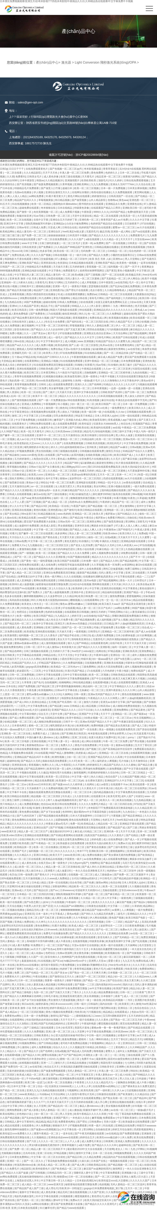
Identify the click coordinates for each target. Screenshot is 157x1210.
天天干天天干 (68, 1019)
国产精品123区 (39, 506)
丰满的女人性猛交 (109, 541)
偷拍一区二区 (95, 537)
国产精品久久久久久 (35, 463)
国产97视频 (56, 827)
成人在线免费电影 (113, 839)
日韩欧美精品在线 (96, 1164)
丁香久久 (77, 992)
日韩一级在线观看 (130, 415)
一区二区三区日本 (82, 792)
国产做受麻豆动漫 (14, 482)
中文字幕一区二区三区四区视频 (51, 529)
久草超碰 (142, 498)
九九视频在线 (35, 545)
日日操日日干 (102, 815)
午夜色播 (32, 690)
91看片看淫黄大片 (56, 196)
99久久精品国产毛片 (121, 321)
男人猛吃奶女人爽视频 (104, 761)
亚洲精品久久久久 (137, 913)
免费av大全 (124, 843)
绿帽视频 (149, 1039)
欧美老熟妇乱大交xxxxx (27, 443)
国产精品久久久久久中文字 (80, 337)
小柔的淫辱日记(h (69, 659)
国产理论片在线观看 (77, 290)
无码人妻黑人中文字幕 (111, 572)
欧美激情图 (10, 635)
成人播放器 (75, 1110)
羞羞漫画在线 (29, 960)
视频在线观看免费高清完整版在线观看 (50, 792)
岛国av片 (12, 980)
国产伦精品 (132, 835)
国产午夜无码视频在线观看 (90, 1133)
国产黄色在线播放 (96, 847)
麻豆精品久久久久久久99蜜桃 (28, 619)
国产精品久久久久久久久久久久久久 (109, 235)
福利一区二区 (61, 498)
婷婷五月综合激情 (122, 1129)
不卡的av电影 (34, 1078)
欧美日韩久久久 (138, 408)
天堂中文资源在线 (82, 215)
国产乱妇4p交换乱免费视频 (125, 286)
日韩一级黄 (146, 553)
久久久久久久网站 (31, 659)
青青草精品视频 (83, 968)
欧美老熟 (29, 631)
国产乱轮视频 (140, 941)
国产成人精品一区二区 (55, 502)
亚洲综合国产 (41, 827)
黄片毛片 (53, 333)
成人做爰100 (64, 870)
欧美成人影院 (48, 525)
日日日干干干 (16, 168)
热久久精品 (97, 776)
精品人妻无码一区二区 (58, 274)
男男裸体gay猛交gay (11, 913)
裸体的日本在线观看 (66, 568)
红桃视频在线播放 (53, 376)
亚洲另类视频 (96, 921)
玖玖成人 (67, 796)
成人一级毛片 (56, 337)
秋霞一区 (143, 474)
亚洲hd (13, 306)
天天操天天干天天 (128, 537)
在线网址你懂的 (81, 192)
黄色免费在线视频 (29, 811)
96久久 (50, 431)
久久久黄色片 (116, 835)
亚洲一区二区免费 (147, 831)
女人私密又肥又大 (65, 486)
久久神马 (41, 921)
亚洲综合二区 (125, 1008)
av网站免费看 (37, 196)
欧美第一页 (52, 776)
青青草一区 (47, 749)
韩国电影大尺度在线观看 (18, 259)
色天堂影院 (145, 945)
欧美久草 (98, 513)
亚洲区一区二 (14, 1161)
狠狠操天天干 (60, 1125)
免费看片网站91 (117, 517)
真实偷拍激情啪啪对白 (31, 1176)
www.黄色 (10, 388)
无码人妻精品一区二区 (12, 941)
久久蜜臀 (145, 537)
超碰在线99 (49, 302)
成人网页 (57, 898)
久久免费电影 (114, 313)
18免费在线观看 (28, 298)
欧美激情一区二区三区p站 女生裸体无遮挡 (79, 780)
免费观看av (109, 1117)
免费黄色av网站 (13, 1015)
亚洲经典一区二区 (89, 219)
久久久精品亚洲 (144, 808)
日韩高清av (104, 706)
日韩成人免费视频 (67, 302)
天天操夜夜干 (34, 788)
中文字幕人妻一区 (58, 741)
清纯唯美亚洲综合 (81, 639)
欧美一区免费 (112, 564)
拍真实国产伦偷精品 (96, 835)
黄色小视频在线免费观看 (59, 1012)
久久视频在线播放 (54, 729)
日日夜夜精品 (19, 474)
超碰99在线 (13, 761)
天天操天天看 (60, 266)
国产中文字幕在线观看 (136, 768)
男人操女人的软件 (135, 396)
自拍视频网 (51, 682)
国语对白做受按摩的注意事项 (124, 1059)
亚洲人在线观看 (47, 455)
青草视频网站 (22, 639)
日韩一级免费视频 (39, 309)
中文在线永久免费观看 (12, 737)
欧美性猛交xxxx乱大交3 (25, 709)
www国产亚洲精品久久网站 (53, 517)
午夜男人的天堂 (32, 906)
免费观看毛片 (138, 235)
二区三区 (139, 780)
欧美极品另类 (133, 274)
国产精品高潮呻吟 (35, 768)
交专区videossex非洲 (131, 890)
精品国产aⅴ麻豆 (119, 447)
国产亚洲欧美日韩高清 (73, 733)
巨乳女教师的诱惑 (64, 415)
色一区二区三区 (96, 313)
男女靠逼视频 (84, 486)
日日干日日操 (85, 709)
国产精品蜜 (55, 706)
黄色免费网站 (42, 925)
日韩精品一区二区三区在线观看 (115, 294)
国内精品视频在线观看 (114, 490)
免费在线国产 (138, 670)
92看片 (13, 533)
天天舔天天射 (64, 392)
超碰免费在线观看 (29, 207)
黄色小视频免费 (126, 270)
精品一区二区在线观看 (106, 215)
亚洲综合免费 (64, 917)
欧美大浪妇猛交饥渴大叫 (136, 466)
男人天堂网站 (132, 259)
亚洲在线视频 (39, 741)
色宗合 (13, 874)
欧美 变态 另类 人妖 (100, 259)
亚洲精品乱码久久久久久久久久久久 (113, 309)
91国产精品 (104, 615)
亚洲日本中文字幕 (14, 223)
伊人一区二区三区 (126, 325)
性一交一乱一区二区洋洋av (116, 600)
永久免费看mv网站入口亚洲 (45, 608)
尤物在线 (132, 517)
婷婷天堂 (77, 615)
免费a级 (143, 533)
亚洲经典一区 (111, 831)
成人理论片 (52, 1188)
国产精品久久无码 (105, 545)
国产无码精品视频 (61, 317)
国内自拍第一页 (109, 1004)
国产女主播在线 (51, 466)
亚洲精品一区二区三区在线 (114, 753)
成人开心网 (101, 1102)
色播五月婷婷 (87, 470)
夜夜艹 (118, 996)
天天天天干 (126, 239)
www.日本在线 (8, 686)
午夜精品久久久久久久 (31, 408)
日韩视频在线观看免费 (139, 411)
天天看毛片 (88, 176)
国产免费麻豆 (46, 247)
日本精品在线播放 (77, 1062)
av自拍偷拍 (90, 615)
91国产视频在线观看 (78, 557)
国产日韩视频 (38, 1172)
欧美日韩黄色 (17, 870)
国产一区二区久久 (34, 1161)
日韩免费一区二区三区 (58, 215)
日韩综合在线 (69, 227)
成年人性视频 (74, 768)
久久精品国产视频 (130, 776)
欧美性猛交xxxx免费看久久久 (16, 1133)
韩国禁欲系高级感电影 (73, 698)
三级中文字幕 (146, 1172)
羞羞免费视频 (69, 1039)
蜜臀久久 (110, 1051)
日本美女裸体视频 (137, 188)
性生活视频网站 (143, 717)
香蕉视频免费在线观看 (43, 411)
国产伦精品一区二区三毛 (40, 972)
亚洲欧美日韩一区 (132, 207)
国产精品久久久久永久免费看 (73, 553)
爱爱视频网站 (134, 596)
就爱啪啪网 (61, 819)
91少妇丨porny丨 (127, 737)
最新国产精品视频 (87, 572)
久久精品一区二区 (91, 898)
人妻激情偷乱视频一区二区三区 (34, 549)
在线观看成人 (122, 1012)
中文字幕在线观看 (125, 576)
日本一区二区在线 (130, 172)
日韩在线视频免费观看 (12, 1141)
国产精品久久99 (109, 560)
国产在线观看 (62, 306)
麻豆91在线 (107, 400)
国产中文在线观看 (101, 678)
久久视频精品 (39, 1137)
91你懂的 (113, 364)
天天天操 (116, 584)
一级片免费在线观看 (143, 486)
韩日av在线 (28, 1004)
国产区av (58, 960)
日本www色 (51, 929)
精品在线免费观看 (45, 780)
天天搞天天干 (12, 659)
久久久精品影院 (32, 172)
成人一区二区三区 (19, 953)
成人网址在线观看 (91, 741)
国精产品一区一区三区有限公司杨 (80, 627)
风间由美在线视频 (19, 600)
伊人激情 (136, 1004)
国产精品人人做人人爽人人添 (86, 529)
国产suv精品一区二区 (63, 1074)
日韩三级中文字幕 (122, 431)
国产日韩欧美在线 (79, 427)
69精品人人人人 (81, 306)
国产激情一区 (24, 212)
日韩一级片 (80, 1004)
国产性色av (49, 949)
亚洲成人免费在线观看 (127, 1141)
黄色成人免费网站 (67, 458)
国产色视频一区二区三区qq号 (66, 168)
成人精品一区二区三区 (34, 1184)
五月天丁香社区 (144, 745)
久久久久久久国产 (52, 443)
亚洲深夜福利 (134, 851)
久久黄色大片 (89, 788)
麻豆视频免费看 (9, 1043)
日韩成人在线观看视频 (19, 494)
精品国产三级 (41, 290)
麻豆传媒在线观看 (31, 886)
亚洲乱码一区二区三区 (72, 847)
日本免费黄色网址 (125, 345)
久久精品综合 (142, 1094)
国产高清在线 (7, 1200)
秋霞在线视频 (56, 278)
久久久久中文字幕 (140, 219)
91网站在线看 (65, 984)
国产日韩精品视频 (49, 1043)
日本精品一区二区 (117, 251)
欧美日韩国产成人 (124, 455)
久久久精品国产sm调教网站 (69, 906)
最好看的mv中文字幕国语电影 (90, 811)
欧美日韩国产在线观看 (67, 560)
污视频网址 (73, 1090)
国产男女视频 (137, 741)
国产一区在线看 (89, 729)
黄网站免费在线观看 (45, 580)
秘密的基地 (42, 1004)
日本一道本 (42, 913)
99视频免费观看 (123, 1153)
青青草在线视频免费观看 (28, 376)
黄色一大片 (126, 580)
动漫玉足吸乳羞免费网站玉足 (111, 302)
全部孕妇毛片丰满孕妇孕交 (32, 1059)
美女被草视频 (56, 388)
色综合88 (115, 882)
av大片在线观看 (146, 227)
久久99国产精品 (10, 431)
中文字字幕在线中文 (52, 341)
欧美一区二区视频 (46, 553)
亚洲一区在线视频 (58, 882)
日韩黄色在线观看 (96, 906)
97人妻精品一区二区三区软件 (71, 259)
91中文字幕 (6, 859)
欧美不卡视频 (149, 278)
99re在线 (19, 341)
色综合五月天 (51, 1066)
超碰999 (66, 380)
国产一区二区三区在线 (67, 368)
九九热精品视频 (142, 800)
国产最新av (140, 714)
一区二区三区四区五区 (56, 545)
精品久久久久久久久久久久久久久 (78, 396)
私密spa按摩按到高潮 (84, 474)
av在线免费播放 (93, 859)
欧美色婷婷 (61, 345)
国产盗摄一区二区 (93, 894)
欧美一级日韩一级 (92, 411)
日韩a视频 (136, 447)
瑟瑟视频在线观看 (99, 286)
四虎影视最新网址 (144, 1129)
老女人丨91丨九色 (125, 1149)
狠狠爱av (62, 1176)
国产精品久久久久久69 (104, 1145)
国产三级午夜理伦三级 (120, 847)
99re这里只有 (29, 513)
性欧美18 (80, 1012)
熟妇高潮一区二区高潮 (22, 380)
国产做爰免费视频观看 (46, 184)
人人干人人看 (72, 1141)
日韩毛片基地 (51, 996)
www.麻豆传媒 (45, 988)
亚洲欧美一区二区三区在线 (16, 733)
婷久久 (55, 447)
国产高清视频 (24, 184)
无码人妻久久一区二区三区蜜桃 (82, 278)
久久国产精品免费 (50, 1039)
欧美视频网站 (46, 690)
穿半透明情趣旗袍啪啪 (68, 686)
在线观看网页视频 (140, 753)
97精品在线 (29, 357)
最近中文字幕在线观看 (31, 776)
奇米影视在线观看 (98, 733)
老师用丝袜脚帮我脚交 (92, 270)
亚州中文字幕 (144, 506)
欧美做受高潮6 (73, 376)
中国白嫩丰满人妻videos (40, 737)
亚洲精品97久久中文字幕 (118, 780)
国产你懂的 (150, 702)
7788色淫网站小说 (118, 612)
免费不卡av (88, 1059)
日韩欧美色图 (46, 368)
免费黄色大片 (12, 976)
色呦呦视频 (97, 953)
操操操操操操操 (57, 235)
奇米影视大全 (69, 647)
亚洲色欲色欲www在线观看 (63, 1137)
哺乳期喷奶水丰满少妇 (36, 447)
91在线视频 (44, 960)
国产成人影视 (31, 1110)
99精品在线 (50, 655)
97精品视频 (114, 651)
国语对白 (81, 537)
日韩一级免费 (25, 874)
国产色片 (38, 682)
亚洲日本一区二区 (36, 470)
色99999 (67, 811)
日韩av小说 (35, 466)
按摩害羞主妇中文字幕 (30, 576)
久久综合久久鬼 (62, 588)
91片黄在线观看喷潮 (127, 463)
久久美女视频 (33, 537)
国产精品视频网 (138, 333)
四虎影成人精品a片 (87, 753)
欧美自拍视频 (124, 800)
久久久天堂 (139, 965)
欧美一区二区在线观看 (115, 886)
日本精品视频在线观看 (81, 262)
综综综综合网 (106, 435)
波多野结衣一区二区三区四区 (85, 478)
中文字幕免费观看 (110, 1172)
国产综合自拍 (115, 980)
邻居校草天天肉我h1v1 (88, 890)
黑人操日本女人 (35, 870)
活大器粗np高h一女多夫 (47, 490)
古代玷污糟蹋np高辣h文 (85, 878)
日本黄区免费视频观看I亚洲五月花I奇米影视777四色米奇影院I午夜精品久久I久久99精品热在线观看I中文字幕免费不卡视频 (66, 164)
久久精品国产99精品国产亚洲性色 (74, 247)
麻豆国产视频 (124, 902)
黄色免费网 (97, 172)
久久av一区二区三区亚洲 (117, 368)
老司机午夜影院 (50, 965)
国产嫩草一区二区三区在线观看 (17, 435)
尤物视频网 (90, 372)
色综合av (46, 804)
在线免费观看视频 (74, 443)
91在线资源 (96, 623)
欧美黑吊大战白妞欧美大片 (101, 843)
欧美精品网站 (7, 231)
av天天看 (142, 1035)
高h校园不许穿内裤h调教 (41, 941)
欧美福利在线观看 (101, 427)
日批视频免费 (36, 612)
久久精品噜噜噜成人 (115, 290)
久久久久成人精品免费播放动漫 (101, 992)
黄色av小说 (32, 482)
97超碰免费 (107, 627)
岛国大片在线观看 (17, 678)
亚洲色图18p (55, 510)
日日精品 (109, 623)
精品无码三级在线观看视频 (73, 1192)
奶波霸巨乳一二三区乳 (29, 670)
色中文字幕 (147, 282)
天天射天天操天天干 (58, 1102)
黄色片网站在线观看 (79, 196)
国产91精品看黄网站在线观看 (67, 835)
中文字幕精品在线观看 (29, 655)
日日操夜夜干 (132, 223)
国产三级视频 (93, 274)
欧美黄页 (124, 1004)
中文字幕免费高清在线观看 (131, 792)
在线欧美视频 (93, 455)
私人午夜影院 (64, 764)
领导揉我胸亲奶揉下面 (19, 1102)
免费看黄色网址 (67, 1121)
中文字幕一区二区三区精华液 (52, 325)
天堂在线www (142, 239)
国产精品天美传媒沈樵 (19, 290)
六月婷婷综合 (130, 298)
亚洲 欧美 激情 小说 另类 (23, 278)
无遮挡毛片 (92, 231)
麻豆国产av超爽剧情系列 (97, 1168)
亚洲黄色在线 (134, 204)
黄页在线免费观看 (130, 1023)
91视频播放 (110, 1035)
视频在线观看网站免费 (41, 568)
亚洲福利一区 (9, 282)
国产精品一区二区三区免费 (32, 388)
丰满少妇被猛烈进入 (80, 494)
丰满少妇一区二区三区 (109, 957)
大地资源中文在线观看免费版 (85, 1098)
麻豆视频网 (28, 325)
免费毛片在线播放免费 (55, 933)
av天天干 (36, 949)
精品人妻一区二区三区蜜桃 (111, 470)
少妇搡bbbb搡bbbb (22, 780)
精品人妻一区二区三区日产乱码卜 (95, 608)
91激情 (37, 808)
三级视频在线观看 (143, 898)
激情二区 (17, 415)
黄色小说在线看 (86, 549)
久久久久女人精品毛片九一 (101, 1082)
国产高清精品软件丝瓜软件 (118, 749)
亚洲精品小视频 (50, 361)
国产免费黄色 (38, 313)
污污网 (94, 541)
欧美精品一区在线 (59, 506)
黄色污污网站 (56, 282)
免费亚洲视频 (148, 937)
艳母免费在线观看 (29, 564)
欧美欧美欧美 (89, 180)
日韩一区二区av (18, 784)
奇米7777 (82, 851)
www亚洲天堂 (9, 831)
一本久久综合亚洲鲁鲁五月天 (89, 870)
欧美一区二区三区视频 (86, 188)
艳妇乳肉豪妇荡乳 (24, 1196)
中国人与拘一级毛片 (144, 431)
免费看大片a (19, 545)
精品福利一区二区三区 (95, 686)
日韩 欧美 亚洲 (8, 1208)
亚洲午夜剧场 (113, 690)
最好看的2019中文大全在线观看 (85, 1149)
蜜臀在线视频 (49, 1055)
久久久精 (22, 568)
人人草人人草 (84, 1086)
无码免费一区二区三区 (93, 251)
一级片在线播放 (86, 1019)
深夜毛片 (142, 521)
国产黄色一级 (29, 560)
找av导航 (101, 364)
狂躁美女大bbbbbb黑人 (106, 423)
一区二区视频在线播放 (12, 910)
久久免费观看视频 (10, 604)
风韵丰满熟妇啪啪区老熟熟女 (123, 639)
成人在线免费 (48, 564)
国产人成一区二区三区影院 (84, 345)
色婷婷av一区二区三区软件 (122, 870)
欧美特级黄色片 (42, 1168)
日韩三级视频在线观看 (65, 451)
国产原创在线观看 (147, 729)
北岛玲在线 (29, 1153)
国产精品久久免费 (99, 255)
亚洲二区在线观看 (135, 572)
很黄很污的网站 (132, 176)
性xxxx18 (17, 251)
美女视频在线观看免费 (118, 1106)
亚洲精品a (59, 223)
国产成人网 (78, 1164)
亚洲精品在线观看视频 (36, 835)
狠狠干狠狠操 (74, 980)
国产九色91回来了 (27, 815)
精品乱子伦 (47, 306)
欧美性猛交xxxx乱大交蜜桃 (114, 1180)
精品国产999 (71, 463)
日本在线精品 (65, 207)
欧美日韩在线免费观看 (64, 804)
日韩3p (4, 168)
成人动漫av (37, 953)
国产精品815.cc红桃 (97, 408)
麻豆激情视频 (50, 1078)
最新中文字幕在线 (29, 1192)
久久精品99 (70, 596)
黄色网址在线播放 (52, 808)
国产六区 (32, 1141)
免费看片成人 (40, 733)
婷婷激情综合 (99, 196)
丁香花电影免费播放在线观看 (135, 1114)
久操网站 (67, 694)
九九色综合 (129, 811)
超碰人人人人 (36, 321)
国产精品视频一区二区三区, (103, 506)
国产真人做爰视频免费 (57, 592)
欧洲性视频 (58, 757)
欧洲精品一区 (148, 878)
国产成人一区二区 (89, 800)
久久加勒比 (23, 1023)
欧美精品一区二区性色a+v (65, 666)
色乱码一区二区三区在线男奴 (131, 788)
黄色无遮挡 (70, 541)
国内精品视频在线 (104, 792)
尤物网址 (94, 863)
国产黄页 (111, 270)
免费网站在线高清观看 (43, 639)
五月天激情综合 (72, 435)
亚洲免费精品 (146, 651)
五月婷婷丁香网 (13, 968)
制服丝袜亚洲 (24, 215)
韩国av (40, 180)
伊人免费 (127, 1137)
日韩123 (85, 635)
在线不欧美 (116, 643)
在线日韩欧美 (7, 655)
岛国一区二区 (41, 992)
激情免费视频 (117, 596)
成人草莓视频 (89, 282)
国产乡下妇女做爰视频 (34, 1000)
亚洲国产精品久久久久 (64, 709)
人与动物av (43, 1094)
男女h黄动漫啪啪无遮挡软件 (45, 1145)
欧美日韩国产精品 (44, 615)
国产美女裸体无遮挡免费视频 (120, 855)
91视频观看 (67, 1196)
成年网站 (26, 976)
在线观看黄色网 (100, 643)
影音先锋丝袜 (22, 329)
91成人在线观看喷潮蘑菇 (71, 294)
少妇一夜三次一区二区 (82, 404)
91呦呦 (79, 364)
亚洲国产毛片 (19, 851)
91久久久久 (129, 584)
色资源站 (62, 262)
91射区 (139, 796)
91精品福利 (88, 439)
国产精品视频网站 (109, 580)
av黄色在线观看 (132, 482)
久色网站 (89, 784)
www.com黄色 (29, 455)
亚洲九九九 (33, 1090)
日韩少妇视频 (142, 321)
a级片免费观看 (115, 968)
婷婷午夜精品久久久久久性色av (67, 1008)
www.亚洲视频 (86, 341)
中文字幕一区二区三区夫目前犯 (48, 1157)
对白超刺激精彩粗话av (72, 447)
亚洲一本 (87, 243)
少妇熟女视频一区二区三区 (98, 717)
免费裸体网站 (147, 968)
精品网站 (148, 906)
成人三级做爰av (104, 874)
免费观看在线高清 (144, 749)
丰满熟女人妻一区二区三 (97, 1055)
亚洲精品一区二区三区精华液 (114, 372)
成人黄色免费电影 (19, 313)
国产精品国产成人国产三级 (123, 827)
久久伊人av (118, 1090)
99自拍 (134, 1070)
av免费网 (99, 243)
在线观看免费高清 (126, 729)
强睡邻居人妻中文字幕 (86, 1172)
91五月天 (5, 204)
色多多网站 (61, 533)
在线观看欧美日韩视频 (77, 612)
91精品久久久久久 (113, 384)
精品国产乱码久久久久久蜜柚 (120, 764)
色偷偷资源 (78, 749)
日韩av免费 (20, 541)
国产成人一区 (132, 839)
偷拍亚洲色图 (69, 313)
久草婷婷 (137, 906)
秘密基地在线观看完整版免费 (52, 584)
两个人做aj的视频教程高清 (130, 623)
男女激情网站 (127, 506)
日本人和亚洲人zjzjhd (107, 415)
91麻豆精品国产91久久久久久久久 (81, 490)
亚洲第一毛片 (60, 286)
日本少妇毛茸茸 (64, 1027)
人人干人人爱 (17, 502)
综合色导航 (76, 882)
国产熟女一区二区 (80, 972)
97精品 (47, 886)
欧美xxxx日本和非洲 (40, 784)
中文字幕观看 (104, 498)
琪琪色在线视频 (96, 329)
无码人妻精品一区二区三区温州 (127, 1184)
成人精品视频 (89, 706)
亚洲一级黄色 (90, 376)
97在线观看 (68, 608)
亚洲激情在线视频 (145, 435)
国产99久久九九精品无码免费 (97, 913)
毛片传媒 (124, 761)
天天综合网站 (120, 333)
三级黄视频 (91, 604)
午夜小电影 (123, 670)
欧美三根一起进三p (36, 1082)
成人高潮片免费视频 (102, 635)
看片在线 (26, 808)
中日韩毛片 (106, 878)
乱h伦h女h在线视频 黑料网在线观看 (90, 584)
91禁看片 (90, 364)
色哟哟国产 (68, 957)
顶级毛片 (103, 180)
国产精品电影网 (129, 560)
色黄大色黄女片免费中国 (102, 737)
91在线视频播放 (21, 204)
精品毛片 (89, 431)
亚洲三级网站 (53, 627)
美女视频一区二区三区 (127, 627)
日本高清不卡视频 (77, 235)
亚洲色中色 (77, 592)
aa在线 (116, 427)
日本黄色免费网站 (19, 1157)
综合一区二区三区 (139, 1161)
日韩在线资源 (29, 247)
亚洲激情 (146, 1133)
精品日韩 (107, 455)
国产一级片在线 (85, 929)
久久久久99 (129, 690)
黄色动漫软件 (147, 588)
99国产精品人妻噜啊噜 (62, 753)
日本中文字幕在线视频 (74, 674)
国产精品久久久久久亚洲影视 (16, 490)
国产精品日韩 (75, 1157)
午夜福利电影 (89, 1023)
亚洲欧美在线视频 (114, 662)
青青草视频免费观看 (26, 384)
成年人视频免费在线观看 (105, 553)
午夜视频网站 (97, 1043)
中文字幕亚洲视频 (46, 839)
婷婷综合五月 (87, 1137)
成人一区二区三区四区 (136, 996)
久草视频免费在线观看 (21, 753)
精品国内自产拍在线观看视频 (119, 1157)
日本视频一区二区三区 (120, 972)
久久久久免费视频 (34, 1031)
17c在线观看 (54, 313)
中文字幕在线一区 (72, 1129)
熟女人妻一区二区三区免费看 (85, 533)
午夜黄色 (6, 709)
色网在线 (101, 651)
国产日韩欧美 (72, 788)
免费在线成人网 (21, 255)
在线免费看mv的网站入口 (107, 1086)
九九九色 (31, 988)
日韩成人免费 (38, 227)
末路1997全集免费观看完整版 (71, 988)
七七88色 (130, 1062)
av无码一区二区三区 (41, 1098)
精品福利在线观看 (112, 592)
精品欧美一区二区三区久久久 (85, 886)
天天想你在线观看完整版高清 (132, 376)
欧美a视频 (78, 274)
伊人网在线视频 (99, 917)
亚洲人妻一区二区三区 (58, 1031)
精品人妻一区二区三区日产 (33, 831)
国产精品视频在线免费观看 (54, 815)
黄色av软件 (147, 380)
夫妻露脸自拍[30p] (144, 294)
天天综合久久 (17, 537)
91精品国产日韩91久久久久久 (53, 357)
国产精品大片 (31, 1051)
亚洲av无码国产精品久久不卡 (104, 694)
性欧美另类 (131, 968)
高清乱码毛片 (114, 443)
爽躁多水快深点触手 (102, 525)
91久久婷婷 (116, 180)
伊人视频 (39, 192)
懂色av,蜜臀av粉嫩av (72, 604)
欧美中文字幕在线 (44, 623)
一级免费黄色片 (118, 408)
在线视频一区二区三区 (80, 874)
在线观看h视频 (101, 682)
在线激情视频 (80, 941)
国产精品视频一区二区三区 (123, 1164)
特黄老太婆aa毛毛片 (57, 823)
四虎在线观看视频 (113, 478)
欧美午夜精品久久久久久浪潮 (90, 1114)
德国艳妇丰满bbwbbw (65, 204)
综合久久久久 (60, 1047)
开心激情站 (23, 1047)
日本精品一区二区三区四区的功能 (35, 894)
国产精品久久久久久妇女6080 (47, 329)
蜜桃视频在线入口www (89, 1015)
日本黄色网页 (19, 725)
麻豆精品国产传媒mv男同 (96, 910)
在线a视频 (111, 537)
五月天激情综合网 (19, 486)
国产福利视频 (134, 702)
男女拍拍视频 (44, 451)
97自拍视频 (148, 223)
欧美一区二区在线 (31, 392)
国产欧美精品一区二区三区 (67, 1168)
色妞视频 (104, 1184)
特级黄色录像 (82, 207)
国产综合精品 (9, 576)
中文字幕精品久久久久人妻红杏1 (127, 686)
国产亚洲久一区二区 (28, 1200)
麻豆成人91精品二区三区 (89, 831)
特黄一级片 (95, 1125)
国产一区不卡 (132, 266)
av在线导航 (121, 282)
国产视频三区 (94, 749)
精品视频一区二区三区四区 (46, 796)
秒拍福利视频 (103, 431)
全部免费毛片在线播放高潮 (94, 458)
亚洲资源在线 (48, 262)
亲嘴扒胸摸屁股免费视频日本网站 (130, 615)
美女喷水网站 (11, 698)
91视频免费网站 (28, 1043)
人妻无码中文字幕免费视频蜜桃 (72, 678)
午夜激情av (110, 529)
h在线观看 (108, 411)
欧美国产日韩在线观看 (125, 337)
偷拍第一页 (52, 408)
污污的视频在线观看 (117, 329)
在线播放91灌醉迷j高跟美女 (98, 576)
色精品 (3, 753)
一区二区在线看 (13, 172)
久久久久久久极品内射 (41, 678)
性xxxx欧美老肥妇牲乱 (48, 380)
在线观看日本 (98, 796)
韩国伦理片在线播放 (60, 772)
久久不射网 (79, 764)
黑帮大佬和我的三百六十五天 (73, 949)
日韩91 (43, 384)
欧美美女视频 (50, 659)
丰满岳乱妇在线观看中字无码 (131, 400)
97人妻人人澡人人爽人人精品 (131, 525)
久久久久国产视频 (41, 255)
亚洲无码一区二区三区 (33, 698)
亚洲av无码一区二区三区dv (138, 439)
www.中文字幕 (30, 243)
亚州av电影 (90, 580)
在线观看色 (28, 1125)
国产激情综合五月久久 (62, 976)
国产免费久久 (35, 592)
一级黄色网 (125, 898)
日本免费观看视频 (131, 361)
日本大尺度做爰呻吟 (81, 815)
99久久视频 (26, 1106)
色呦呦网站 (65, 682)
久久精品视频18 (54, 180)
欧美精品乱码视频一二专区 (118, 1000)
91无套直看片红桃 (144, 733)
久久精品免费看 (93, 1157)
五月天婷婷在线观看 (82, 1102)
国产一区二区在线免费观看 (53, 239)
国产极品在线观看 (111, 863)
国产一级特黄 (103, 1090)
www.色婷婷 (64, 513)
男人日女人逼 (127, 1078)
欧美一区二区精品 (41, 204)
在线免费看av (63, 749)
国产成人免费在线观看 (22, 717)
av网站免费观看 (9, 1176)
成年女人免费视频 (127, 1051)
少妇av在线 (135, 302)
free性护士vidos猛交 (83, 651)
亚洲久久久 (81, 384)
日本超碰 (141, 1078)
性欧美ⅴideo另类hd (12, 835)
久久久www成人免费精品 (56, 878)
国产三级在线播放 (57, 494)
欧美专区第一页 (56, 768)
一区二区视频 (7, 439)
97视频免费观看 (26, 451)
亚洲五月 (60, 623)
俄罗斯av (110, 513)
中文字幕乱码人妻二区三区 (29, 274)
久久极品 (43, 772)
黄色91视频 (40, 510)
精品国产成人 (132, 921)
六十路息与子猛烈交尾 (70, 372)
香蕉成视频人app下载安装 (122, 419)
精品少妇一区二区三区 (120, 976)
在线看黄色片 (19, 423)
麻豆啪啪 (17, 361)
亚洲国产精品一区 (134, 592)
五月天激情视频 (32, 878)
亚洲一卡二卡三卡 (127, 474)
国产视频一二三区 (85, 984)
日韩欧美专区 (107, 1066)
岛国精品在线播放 (55, 717)
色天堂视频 (141, 306)
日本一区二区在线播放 (80, 1176)
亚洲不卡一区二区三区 (49, 435)
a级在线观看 (93, 239)
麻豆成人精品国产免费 (110, 357)
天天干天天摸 (128, 831)
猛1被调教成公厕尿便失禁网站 (109, 349)
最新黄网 (101, 1059)
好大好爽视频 (145, 635)
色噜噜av (113, 200)
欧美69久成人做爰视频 (22, 584)
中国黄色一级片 (73, 859)
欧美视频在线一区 (115, 953)
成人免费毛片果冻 (92, 1141)
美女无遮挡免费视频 (41, 937)
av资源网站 (128, 564)
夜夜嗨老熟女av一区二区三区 (43, 745)
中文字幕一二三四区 (119, 906)
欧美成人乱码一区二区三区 (16, 396)
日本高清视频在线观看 (110, 396)
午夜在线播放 (40, 976)
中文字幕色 (55, 270)
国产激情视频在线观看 (24, 400)
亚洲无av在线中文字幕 (113, 702)
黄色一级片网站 (53, 576)
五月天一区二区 (106, 474)
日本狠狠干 (107, 996)
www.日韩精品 (72, 706)
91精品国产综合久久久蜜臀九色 (113, 341)
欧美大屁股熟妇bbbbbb (56, 600)
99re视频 (137, 494)
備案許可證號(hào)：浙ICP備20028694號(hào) (78, 154)
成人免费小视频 (45, 345)
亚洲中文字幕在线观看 (86, 392)
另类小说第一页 (112, 1121)
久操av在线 (11, 517)
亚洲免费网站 (121, 709)
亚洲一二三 (47, 1062)
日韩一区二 (126, 992)
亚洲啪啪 (39, 627)
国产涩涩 (48, 906)
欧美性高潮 (71, 729)
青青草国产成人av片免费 (115, 219)
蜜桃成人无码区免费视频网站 (33, 349)
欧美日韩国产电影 (136, 917)
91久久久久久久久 (65, 851)
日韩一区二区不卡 (35, 647)
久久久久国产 (76, 239)
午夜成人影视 (142, 529)
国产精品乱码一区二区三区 (63, 1106)
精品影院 (26, 1168)
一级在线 (75, 741)
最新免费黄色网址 (14, 647)
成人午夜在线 (63, 941)
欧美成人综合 (7, 364)
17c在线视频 (57, 902)
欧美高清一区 (128, 215)
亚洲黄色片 (53, 698)
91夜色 (131, 498)
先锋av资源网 (65, 953)
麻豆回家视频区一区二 (136, 957)
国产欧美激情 (125, 1094)
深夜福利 (104, 447)
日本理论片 (140, 580)
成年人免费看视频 (41, 1047)
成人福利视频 (104, 619)
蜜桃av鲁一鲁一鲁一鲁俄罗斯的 (109, 1027)
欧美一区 (26, 431)
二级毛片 (120, 913)
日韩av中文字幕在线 (66, 690)
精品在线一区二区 (108, 823)
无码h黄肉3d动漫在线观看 (21, 239)
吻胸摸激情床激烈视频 (82, 498)
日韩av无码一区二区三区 (72, 521)
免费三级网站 (132, 568)
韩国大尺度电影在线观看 (64, 309)
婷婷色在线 (20, 917)
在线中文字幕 (41, 219)
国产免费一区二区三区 (34, 235)
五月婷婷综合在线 (22, 827)
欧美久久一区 (108, 800)
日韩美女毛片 (34, 176)
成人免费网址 (63, 737)
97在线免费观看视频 (71, 353)
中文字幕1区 (144, 270)
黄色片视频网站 (62, 298)
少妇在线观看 (86, 302)
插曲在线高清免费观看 (54, 761)
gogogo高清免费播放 (37, 666)
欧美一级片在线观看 (11, 902)
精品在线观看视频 (143, 600)
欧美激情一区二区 (146, 894)
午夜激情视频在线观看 (83, 357)
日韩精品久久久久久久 (33, 800)
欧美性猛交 (85, 423)
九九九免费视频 (100, 184)
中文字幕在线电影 (41, 439)
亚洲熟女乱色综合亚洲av (98, 333)
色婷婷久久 (111, 172)
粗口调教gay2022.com (74, 466)
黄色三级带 (13, 800)
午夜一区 (113, 1114)
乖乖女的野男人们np (120, 733)
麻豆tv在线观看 (144, 564)
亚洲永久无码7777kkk (122, 184)
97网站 (141, 1149)
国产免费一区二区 (19, 1149)
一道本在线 (67, 1133)
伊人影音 (96, 306)
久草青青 (27, 682)
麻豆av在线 (40, 494)
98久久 (82, 313)
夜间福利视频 (22, 949)
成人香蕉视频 (71, 898)
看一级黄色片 (60, 863)
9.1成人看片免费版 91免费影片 (26, 945)
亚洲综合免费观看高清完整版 (59, 572)
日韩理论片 (94, 631)
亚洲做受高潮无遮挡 (71, 996)
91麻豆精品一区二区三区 (110, 549)
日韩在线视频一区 (63, 255)
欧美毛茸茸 (114, 796)
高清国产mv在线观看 (23, 588)
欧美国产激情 (121, 988)
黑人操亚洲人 (142, 929)
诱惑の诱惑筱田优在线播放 (41, 294)
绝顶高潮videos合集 (25, 1164)
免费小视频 (16, 333)
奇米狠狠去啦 (48, 207)
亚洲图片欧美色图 (19, 843)
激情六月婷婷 (91, 702)
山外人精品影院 (97, 200)
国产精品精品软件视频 (126, 878)
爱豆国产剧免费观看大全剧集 (140, 357)
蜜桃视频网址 (118, 851)
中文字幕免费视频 (26, 419)
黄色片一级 (83, 1000)
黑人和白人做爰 (124, 435)
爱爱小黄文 (114, 960)
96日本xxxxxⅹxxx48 (61, 1004)
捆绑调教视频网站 (34, 596)
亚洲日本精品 (41, 855)
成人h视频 (71, 341)
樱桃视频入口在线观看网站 (85, 600)
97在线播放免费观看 (71, 333)
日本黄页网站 (48, 372)
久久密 (10, 176)
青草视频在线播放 (17, 466)
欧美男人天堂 (51, 353)
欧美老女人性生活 (32, 604)
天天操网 (152, 572)
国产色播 (89, 882)
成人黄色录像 (51, 176)
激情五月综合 (113, 451)
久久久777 (40, 1102)
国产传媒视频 (134, 953)
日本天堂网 (61, 427)
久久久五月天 (55, 463)
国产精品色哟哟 (13, 651)
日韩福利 (93, 1004)
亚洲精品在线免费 (119, 933)
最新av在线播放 (125, 745)
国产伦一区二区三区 (107, 929)
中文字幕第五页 (85, 1074)
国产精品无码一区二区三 (18, 623)
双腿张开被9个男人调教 (96, 1110)
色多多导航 (46, 251)
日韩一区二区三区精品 (133, 772)
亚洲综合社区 (93, 592)
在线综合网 (114, 811)
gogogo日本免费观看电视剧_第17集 (104, 1188)
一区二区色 (118, 1055)
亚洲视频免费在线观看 (72, 1078)
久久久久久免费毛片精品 (92, 804)
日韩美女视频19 (35, 478)
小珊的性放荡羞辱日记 (122, 255)
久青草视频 (66, 184)
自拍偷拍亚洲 (103, 1129)
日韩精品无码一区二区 (59, 1172)
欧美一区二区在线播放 (46, 847)
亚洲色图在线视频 (45, 631)
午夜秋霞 (87, 212)
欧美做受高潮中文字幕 (118, 941)
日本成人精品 (39, 882)
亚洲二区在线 (79, 737)
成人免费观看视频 (29, 804)
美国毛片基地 (82, 1027)
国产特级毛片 (125, 529)
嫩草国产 (59, 419)
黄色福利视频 (16, 768)
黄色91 (43, 278)
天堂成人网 (54, 227)
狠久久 (71, 643)
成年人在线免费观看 (90, 568)
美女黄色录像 (81, 953)
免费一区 (75, 823)
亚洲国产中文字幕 (89, 714)
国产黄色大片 (42, 874)
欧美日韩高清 (19, 309)
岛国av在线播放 (23, 192)
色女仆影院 (96, 290)
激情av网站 (102, 882)
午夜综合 (89, 517)
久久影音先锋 (82, 796)
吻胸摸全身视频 (127, 1082)
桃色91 (63, 408)
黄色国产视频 (116, 917)
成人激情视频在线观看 (53, 643)
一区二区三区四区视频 (31, 1012)
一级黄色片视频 (78, 286)
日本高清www (63, 431)
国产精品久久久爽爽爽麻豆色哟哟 (23, 996)
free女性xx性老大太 (120, 965)
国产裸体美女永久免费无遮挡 (139, 1086)
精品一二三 (143, 576)
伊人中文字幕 (92, 588)
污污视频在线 (94, 1012)
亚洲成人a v (146, 682)
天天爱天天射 (67, 537)
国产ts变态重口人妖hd (127, 659)
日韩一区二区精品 (147, 1043)
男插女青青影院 (147, 827)
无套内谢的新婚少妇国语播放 (23, 1070)
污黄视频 (116, 815)
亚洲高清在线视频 (22, 510)
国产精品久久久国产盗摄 (15, 1172)
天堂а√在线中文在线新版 (77, 349)
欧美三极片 (126, 364)
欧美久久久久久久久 (104, 902)
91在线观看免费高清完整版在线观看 (54, 364)
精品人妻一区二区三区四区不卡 (48, 1149)
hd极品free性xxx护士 (75, 960)
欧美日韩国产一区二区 (108, 404)
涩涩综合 (65, 776)
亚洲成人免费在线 (24, 921)
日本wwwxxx (67, 890)
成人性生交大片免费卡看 (60, 619)
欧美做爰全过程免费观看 (71, 843)
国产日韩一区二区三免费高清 (141, 392)
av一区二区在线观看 (42, 486)
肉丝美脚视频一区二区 (46, 212)
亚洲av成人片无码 (22, 890)
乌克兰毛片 (128, 863)
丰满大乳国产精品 (75, 670)
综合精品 (148, 482)
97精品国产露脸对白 (50, 662)
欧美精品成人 (88, 823)
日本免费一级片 (90, 560)
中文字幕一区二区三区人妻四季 (45, 541)
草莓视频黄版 (46, 200)
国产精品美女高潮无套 (118, 725)
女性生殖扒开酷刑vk (32, 929)
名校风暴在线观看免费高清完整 (29, 337)
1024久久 (53, 1059)
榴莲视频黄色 (82, 1196)
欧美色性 (43, 1008)
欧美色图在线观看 (86, 937)
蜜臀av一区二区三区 (124, 227)
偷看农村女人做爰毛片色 (40, 427)
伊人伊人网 (13, 608)
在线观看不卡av (120, 784)
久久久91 (56, 694)
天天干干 (105, 714)
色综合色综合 (142, 1008)
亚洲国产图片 (61, 1117)
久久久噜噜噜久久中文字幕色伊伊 (121, 380)
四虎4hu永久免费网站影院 (84, 502)
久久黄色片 (51, 635)
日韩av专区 (23, 227)
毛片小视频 (6, 972)
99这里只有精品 (84, 415)
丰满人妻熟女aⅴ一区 (106, 1074)
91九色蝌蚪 (45, 298)
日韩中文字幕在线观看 (48, 674)
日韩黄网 (108, 1141)
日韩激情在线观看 (106, 1094)
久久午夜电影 (81, 917)
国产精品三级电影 (22, 992)
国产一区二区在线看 (113, 274)
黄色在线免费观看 (79, 819)
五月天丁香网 (34, 729)
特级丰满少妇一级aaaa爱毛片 (97, 659)
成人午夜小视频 (146, 1082)
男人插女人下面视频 (68, 411)
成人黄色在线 (29, 863)
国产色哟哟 (95, 384)
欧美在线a (143, 584)
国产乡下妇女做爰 (51, 811)
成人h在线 (125, 1074)
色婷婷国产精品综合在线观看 (107, 223)
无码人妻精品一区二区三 (66, 439)
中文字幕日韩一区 (51, 1180)
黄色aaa (123, 200)
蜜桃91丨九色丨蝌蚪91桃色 (118, 306)
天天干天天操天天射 (135, 643)
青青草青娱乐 (110, 168)
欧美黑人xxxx (36, 474)
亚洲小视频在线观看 (119, 486)
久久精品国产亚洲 (29, 306)
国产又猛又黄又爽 (75, 329)
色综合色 (126, 423)
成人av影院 (102, 784)
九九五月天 (128, 960)
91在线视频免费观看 (71, 361)
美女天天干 (63, 639)
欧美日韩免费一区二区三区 (93, 596)
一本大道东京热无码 (140, 949)
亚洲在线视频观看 (27, 368)
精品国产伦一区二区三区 (125, 502)
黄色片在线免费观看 (86, 745)
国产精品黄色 (138, 709)
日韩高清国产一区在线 (121, 196)
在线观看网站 (17, 1019)
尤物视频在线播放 (11, 1153)
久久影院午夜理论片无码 (81, 1094)
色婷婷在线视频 (54, 612)
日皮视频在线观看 (136, 1090)
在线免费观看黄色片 (37, 168)
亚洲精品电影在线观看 (34, 270)
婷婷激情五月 (24, 364)
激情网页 (118, 1168)
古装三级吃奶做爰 (49, 243)
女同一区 (5, 1086)
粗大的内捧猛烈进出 (64, 549)
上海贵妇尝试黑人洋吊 (43, 458)
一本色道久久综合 (80, 1117)
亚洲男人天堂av (98, 960)
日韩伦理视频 (76, 408)
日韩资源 (77, 431)
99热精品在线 (149, 415)
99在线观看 (85, 309)
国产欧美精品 (145, 855)
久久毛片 (116, 458)
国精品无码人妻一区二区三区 (43, 910)
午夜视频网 (49, 404)
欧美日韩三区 (31, 372)
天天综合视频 (14, 906)
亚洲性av (118, 259)
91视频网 (94, 1062)
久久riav (120, 411)
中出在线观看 (59, 874)
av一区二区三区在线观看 (28, 859)
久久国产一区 (36, 957)
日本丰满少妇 (106, 788)
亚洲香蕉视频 (17, 294)
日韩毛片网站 (104, 337)
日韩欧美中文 (27, 286)
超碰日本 (67, 188)
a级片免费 (84, 1145)
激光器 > (67, 62)
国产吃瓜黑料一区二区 (69, 702)
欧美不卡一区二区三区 (45, 396)
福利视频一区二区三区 (31, 635)
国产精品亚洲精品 (133, 815)
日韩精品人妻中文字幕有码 (19, 1121)
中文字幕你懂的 (28, 714)
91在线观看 (41, 753)
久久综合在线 (143, 184)
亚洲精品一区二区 (82, 513)
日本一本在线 (7, 965)
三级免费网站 (89, 666)
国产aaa (26, 498)
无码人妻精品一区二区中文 (82, 1070)
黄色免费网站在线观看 (24, 819)
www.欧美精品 (27, 1094)
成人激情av (53, 647)
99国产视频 (138, 608)
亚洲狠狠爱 (13, 929)
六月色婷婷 (108, 670)
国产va (40, 717)
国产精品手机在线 (69, 635)
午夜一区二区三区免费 (62, 482)
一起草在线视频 (147, 262)
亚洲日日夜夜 (17, 427)
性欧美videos (110, 533)
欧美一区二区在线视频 (19, 219)
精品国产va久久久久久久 (21, 345)
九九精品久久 (62, 615)
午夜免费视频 (67, 965)
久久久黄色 (102, 1019)
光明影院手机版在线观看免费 (73, 564)
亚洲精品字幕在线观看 (132, 823)
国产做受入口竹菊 (51, 188)
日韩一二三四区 (114, 921)
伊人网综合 (134, 278)
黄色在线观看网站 (42, 498)
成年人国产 (127, 796)
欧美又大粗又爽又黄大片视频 (129, 678)
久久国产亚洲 (96, 1192)
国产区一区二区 (23, 557)
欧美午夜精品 (74, 717)
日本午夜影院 (27, 180)
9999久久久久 (101, 212)
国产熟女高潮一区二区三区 (15, 882)
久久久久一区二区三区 (51, 1141)
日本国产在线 (98, 1161)
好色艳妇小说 (24, 1114)
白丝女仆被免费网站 (77, 223)
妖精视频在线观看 (29, 1062)
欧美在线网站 (7, 1114)
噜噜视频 (99, 1051)
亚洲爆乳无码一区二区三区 (27, 353)
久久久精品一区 (110, 239)
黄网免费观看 (14, 1110)
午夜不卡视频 (107, 376)
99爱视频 (21, 957)
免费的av (92, 294)
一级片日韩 (80, 255)
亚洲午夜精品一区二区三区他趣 (101, 361)
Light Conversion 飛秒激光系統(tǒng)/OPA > (107, 62)
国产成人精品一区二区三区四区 (24, 572)
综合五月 (43, 714)
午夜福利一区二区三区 (78, 902)
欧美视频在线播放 (119, 317)
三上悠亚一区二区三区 (12, 694)
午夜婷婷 (105, 502)
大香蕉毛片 (41, 282)
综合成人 (147, 627)
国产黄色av (70, 714)
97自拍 (138, 804)
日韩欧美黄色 (41, 1035)
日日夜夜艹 (140, 992)
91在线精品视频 (93, 353)
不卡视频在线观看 (27, 772)
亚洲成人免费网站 (32, 404)
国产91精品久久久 (127, 513)
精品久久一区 (113, 1043)
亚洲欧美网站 (82, 184)
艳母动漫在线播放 (101, 192)
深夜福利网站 (60, 886)
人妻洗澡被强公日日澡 (142, 612)
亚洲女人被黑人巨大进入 (135, 1176)
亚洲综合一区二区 (120, 655)
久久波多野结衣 (54, 596)
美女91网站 (100, 486)
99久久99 (36, 600)
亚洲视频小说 (129, 1172)
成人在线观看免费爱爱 (60, 384)
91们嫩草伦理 (47, 1208)
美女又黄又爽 (131, 980)
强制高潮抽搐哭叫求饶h (38, 223)
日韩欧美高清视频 (95, 443)
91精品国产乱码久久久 (24, 662)
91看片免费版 (60, 925)
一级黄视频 (80, 631)
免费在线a (56, 349)
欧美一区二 (84, 761)
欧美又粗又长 (110, 1078)
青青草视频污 (69, 1145)
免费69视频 (97, 725)
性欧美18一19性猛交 (71, 1188)
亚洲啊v (121, 1066)
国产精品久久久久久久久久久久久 (88, 933)
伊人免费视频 (43, 1125)
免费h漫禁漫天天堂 (138, 212)
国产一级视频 (27, 553)
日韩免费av (95, 1121)
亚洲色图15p (57, 290)
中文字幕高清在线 (53, 670)
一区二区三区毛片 (71, 243)
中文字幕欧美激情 (127, 1117)
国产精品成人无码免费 (79, 1051)
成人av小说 (23, 439)
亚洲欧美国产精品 (29, 262)
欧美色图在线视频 (85, 957)
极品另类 (105, 231)
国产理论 (82, 1121)
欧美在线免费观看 (144, 1137)
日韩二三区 (7, 419)
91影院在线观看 (141, 368)
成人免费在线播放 (92, 855)
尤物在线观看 (110, 890)
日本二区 (33, 917)
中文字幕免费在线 (38, 706)
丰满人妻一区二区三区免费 (74, 172)
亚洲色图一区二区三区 (141, 200)
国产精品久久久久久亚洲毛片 (101, 1204)
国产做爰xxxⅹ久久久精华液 (68, 784)
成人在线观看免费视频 (115, 859)
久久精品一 (68, 1180)
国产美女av (39, 333)
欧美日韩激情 (89, 435)
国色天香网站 (17, 478)
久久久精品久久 (23, 855)
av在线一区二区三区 (141, 933)
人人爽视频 (127, 910)
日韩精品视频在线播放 (106, 247)
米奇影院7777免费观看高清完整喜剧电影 (110, 808)
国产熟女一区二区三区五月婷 (126, 1019)
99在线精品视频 (82, 682)
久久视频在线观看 (139, 886)
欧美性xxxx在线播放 (28, 965)
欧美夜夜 (14, 560)
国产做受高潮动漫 (114, 521)
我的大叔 (128, 984)
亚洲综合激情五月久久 (58, 192)
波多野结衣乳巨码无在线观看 (17, 925)
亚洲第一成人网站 (121, 231)
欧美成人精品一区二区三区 (84, 925)
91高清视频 (93, 400)
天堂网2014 (13, 886)
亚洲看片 (50, 870)
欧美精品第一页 (23, 847)
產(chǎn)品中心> (48, 62)
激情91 (54, 1015)
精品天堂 (52, 1121)
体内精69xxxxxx (9, 298)
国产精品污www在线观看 (71, 1208)
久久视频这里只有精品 (82, 1047)
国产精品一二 (67, 1015)
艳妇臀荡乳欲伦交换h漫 (13, 592)
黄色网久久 (122, 1047)
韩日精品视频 (62, 200)
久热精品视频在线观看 (138, 549)
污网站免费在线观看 (40, 423)
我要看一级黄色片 (55, 980)
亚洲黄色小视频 (41, 898)
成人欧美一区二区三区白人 (29, 866)
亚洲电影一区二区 (114, 510)
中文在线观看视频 (134, 757)
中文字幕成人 (57, 913)
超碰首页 (45, 709)
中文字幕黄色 (130, 588)
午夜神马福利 (101, 655)
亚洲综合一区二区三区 (57, 474)
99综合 (44, 482)
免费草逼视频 (94, 1078)
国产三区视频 (33, 502)
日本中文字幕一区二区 (23, 1086)
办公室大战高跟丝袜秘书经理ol (68, 1035)
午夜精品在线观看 (92, 368)
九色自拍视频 (140, 372)
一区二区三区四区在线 (96, 321)
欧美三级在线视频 (71, 176)
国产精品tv (139, 902)
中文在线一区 (106, 745)
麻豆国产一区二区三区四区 (91, 976)
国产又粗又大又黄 (60, 992)
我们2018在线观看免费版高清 (104, 466)
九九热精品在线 (13, 302)
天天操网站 (131, 945)
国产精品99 (140, 1098)
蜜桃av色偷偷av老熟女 (27, 643)
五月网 (52, 702)
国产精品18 (76, 517)
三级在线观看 (133, 1055)
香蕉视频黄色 (80, 317)
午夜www (149, 1019)
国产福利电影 (113, 298)
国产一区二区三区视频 (107, 1176)
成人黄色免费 (24, 627)
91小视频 (62, 404)
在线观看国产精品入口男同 (106, 207)
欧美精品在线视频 (53, 859)
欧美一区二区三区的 (141, 1031)
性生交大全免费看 (55, 321)
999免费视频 (8, 1047)
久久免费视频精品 (116, 1192)
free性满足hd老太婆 (73, 231)
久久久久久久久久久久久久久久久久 (67, 921)
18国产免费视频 (33, 302)
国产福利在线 (74, 321)
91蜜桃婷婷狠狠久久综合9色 (104, 772)
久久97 (72, 761)
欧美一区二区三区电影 (17, 741)
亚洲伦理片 (73, 1023)
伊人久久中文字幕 (19, 506)
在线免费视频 (14, 521)
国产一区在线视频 (116, 243)
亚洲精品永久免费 (115, 204)
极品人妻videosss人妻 (92, 1106)
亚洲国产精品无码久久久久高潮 (105, 757)
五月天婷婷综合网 (138, 1015)
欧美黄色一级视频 (127, 262)
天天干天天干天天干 (75, 808)
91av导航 (39, 215)
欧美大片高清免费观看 (110, 666)
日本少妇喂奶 (7, 227)
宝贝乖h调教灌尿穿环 (115, 1015)
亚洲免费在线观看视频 (133, 247)
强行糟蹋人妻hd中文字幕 (55, 1200)
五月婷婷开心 (72, 282)
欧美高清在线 (67, 929)
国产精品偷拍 (12, 455)
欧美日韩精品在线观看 (90, 510)
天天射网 (109, 1149)
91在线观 (108, 1125)
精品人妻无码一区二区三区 (32, 231)
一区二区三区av (123, 717)
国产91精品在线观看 (139, 1027)
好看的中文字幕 (127, 1035)
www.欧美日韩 (72, 855)
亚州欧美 (92, 447)
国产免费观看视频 (130, 1133)
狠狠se (64, 478)
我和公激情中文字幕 (79, 1153)
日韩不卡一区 (70, 721)
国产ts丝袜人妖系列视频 (70, 455)
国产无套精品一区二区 (114, 278)
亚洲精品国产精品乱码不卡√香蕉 (32, 757)
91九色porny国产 (79, 863)
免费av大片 (126, 929)
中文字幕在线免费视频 (136, 443)
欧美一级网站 (24, 615)
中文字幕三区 (31, 415)
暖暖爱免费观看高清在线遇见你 (24, 933)
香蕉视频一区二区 (96, 266)
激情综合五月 (7, 1023)
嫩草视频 (97, 1117)
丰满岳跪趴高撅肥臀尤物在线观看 (109, 949)
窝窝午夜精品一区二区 (46, 1133)
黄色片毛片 (99, 968)
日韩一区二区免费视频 (22, 674)
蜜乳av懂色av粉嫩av (38, 694)
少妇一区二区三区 (76, 757)
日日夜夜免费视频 (134, 925)
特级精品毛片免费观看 (26, 188)
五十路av (17, 357)
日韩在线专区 (19, 321)
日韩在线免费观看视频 (136, 180)
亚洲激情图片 (72, 180)
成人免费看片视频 (70, 212)
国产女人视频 (121, 619)
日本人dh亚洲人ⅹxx (127, 545)
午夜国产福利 (78, 506)
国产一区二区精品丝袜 (116, 353)
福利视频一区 (115, 266)
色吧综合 (22, 612)
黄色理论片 (98, 1196)
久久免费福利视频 (73, 662)
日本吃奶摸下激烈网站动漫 (101, 1008)
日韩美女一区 (135, 243)
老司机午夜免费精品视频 (74, 1043)
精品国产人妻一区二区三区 (16, 898)
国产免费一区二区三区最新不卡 (131, 874)
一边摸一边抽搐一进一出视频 (125, 388)
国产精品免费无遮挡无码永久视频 (31, 317)
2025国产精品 (118, 212)
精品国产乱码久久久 (25, 200)
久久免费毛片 (12, 1168)
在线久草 (141, 1102)
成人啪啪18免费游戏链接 (127, 706)
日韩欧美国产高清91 (111, 392)
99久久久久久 (46, 819)
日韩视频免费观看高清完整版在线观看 (85, 827)
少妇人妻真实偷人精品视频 (41, 984)
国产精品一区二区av (94, 980)
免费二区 (19, 972)
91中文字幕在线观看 (47, 1196)
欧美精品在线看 (28, 517)
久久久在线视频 (73, 576)
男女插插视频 (65, 525)
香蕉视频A (35, 764)
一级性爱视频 (45, 560)
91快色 (25, 608)
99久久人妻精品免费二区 (100, 325)
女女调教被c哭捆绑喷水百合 (92, 965)
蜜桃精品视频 (43, 286)
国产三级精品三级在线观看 (39, 1027)
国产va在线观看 (141, 231)
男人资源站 (13, 392)
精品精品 (108, 1012)
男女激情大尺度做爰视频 (62, 1000)
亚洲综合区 (54, 231)
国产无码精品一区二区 (78, 388)
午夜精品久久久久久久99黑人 (104, 698)
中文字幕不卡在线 (17, 792)
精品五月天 (136, 1039)
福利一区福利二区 (122, 647)
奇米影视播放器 (93, 168)
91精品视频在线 (47, 513)
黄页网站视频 (142, 192)
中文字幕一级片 (81, 776)
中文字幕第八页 (83, 655)
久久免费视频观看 (123, 192)
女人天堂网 (78, 1031)
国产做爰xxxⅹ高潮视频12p (46, 1129)
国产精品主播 (145, 764)
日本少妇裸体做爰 (126, 635)
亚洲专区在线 (82, 525)
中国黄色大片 (7, 615)
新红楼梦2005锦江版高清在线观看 (112, 494)
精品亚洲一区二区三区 (108, 176)
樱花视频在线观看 (108, 1023)
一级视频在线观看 (118, 1161)
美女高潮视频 (91, 996)
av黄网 (116, 910)
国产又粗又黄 (47, 917)
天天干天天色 (50, 172)
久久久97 (130, 384)
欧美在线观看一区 (140, 317)
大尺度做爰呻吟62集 (138, 470)
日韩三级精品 (31, 251)
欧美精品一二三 (105, 1047)
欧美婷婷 (78, 588)
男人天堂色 (18, 984)
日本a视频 (46, 415)
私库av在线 (106, 345)
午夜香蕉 (79, 1082)
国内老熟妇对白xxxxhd (109, 984)
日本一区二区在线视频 (30, 980)
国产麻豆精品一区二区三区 (120, 894)
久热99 (76, 380)
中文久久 (116, 482)
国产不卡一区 (138, 557)
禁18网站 (130, 521)
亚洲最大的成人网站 (77, 419)
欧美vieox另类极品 (77, 623)
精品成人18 (32, 341)
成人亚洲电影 (24, 580)
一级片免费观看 (144, 910)
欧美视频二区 (44, 588)
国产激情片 (70, 510)
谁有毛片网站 (97, 298)
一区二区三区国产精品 (57, 945)
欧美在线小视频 (9, 286)
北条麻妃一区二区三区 (91, 690)
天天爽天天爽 (99, 972)
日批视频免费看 (93, 662)
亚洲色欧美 (148, 361)
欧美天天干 (56, 855)
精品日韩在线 (80, 298)
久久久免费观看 (103, 709)
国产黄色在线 (50, 537)
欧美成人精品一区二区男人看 (33, 1074)
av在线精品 (112, 1133)
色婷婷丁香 (66, 968)
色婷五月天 (108, 819)
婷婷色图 (96, 839)
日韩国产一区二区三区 (12, 266)
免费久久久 (67, 745)
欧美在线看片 (134, 1066)
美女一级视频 (106, 729)
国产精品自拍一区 (14, 1078)
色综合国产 (111, 776)
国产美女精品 (12, 513)
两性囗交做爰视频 (44, 259)
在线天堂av (45, 863)
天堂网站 (96, 819)
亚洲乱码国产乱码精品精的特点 (48, 1023)
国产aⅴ (54, 890)
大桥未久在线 (25, 282)
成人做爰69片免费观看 (27, 525)
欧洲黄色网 (83, 725)
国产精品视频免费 (85, 619)
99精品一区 (104, 482)
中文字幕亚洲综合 (19, 411)
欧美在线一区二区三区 (66, 251)
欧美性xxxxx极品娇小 (109, 1137)
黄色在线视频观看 (132, 694)
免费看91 (21, 176)
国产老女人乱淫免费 (82, 545)
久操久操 (84, 1161)
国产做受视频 (79, 200)
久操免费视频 (114, 768)
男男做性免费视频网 (94, 768)
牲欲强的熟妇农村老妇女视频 (42, 1019)
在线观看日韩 (45, 419)
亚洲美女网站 (94, 521)
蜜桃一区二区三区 (39, 725)
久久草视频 (97, 564)
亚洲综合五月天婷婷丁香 (64, 219)
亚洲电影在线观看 (86, 482)
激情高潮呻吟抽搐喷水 (17, 1129)
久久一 (28, 333)
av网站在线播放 (40, 1204)
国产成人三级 (139, 725)
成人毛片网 (61, 1098)
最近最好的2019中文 (61, 831)
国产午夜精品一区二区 (43, 843)
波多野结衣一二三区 (111, 925)
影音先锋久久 (105, 937)
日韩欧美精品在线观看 (70, 580)
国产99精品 (83, 643)
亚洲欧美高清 (130, 651)
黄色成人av (141, 309)
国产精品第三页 (46, 686)
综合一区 (42, 1086)
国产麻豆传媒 (130, 458)
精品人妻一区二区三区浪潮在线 (63, 866)
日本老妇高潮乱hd (87, 1180)
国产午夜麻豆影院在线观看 (129, 721)
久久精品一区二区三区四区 (63, 470)
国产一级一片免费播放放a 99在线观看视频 (62, 400)
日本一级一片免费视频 (113, 188)
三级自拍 (54, 733)
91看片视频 (119, 498)
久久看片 (141, 455)
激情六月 (60, 1062)
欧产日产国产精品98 (70, 1055)
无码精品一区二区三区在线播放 (41, 968)
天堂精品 (6, 361)
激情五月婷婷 (98, 612)
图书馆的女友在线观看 (91, 204)
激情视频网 (80, 772)
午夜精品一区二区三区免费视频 (139, 427)
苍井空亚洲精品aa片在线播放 (22, 1039)
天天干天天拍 (65, 655)
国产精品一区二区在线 (12, 1090)
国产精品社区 (41, 890)
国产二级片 (49, 392)
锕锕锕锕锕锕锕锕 (71, 910)
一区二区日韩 (51, 604)
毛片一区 (134, 282)
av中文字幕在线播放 (100, 988)
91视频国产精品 (142, 423)
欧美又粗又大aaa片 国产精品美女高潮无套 (122, 604)
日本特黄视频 (99, 388)
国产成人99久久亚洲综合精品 (30, 702)
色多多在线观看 (13, 596)
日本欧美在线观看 (28, 1208)
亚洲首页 (29, 913)
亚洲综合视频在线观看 (122, 1102)
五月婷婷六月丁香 (60, 651)
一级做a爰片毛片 (91, 380)
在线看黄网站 (32, 361)
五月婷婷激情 (77, 266)
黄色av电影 (73, 913)
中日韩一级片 (94, 1035)
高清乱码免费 (149, 921)
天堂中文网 (56, 714)
